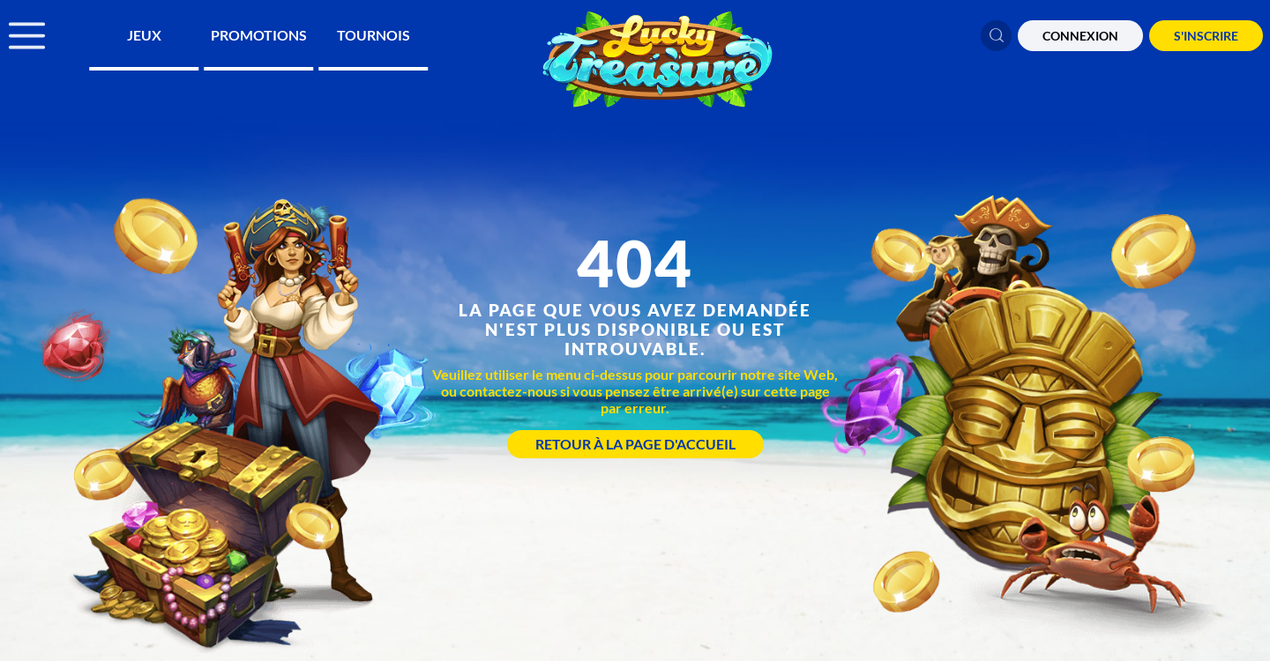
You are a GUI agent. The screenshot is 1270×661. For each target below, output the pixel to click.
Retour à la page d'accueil (635, 443)
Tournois (373, 34)
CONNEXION (1080, 35)
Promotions (259, 34)
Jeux (144, 34)
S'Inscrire (1206, 35)
